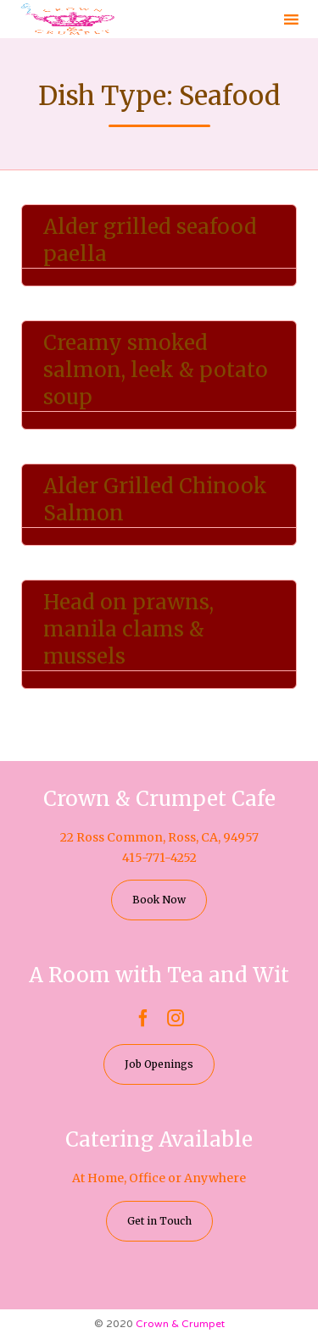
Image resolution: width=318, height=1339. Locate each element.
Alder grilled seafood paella (150, 240)
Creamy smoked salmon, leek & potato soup (155, 370)
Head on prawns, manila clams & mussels (128, 629)
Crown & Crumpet (180, 1324)
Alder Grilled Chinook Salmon (155, 499)
